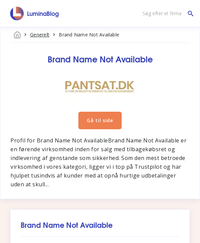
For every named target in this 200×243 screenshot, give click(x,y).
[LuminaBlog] (34, 13)
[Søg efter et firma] (166, 13)
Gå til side (100, 120)
